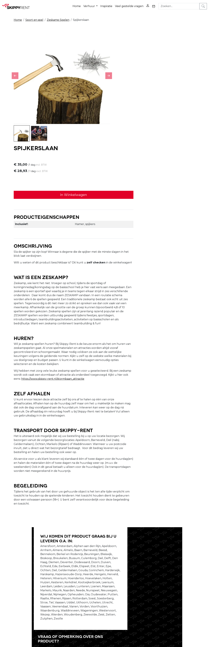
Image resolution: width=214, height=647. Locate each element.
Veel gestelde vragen (133, 4)
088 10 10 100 (158, 627)
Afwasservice (104, 592)
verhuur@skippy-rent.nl (190, 627)
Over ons (62, 584)
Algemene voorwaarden (112, 600)
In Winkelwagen (154, 76)
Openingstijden (66, 588)
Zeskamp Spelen (58, 17)
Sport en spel (34, 17)
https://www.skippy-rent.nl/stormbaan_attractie (148, 287)
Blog (99, 588)
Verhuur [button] (94, 4)
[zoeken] (208, 5)
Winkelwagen (145, 588)
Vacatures (62, 592)
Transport (102, 596)
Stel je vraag (175, 514)
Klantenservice (146, 596)
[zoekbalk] (184, 5)
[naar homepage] (17, 4)
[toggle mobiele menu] (158, 5)
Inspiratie (110, 4)
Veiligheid (102, 584)
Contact (141, 592)
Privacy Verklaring (148, 584)
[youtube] (186, 587)
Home (81, 4)
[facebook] (178, 587)
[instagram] (194, 587)
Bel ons (136, 514)
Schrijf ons (154, 514)
